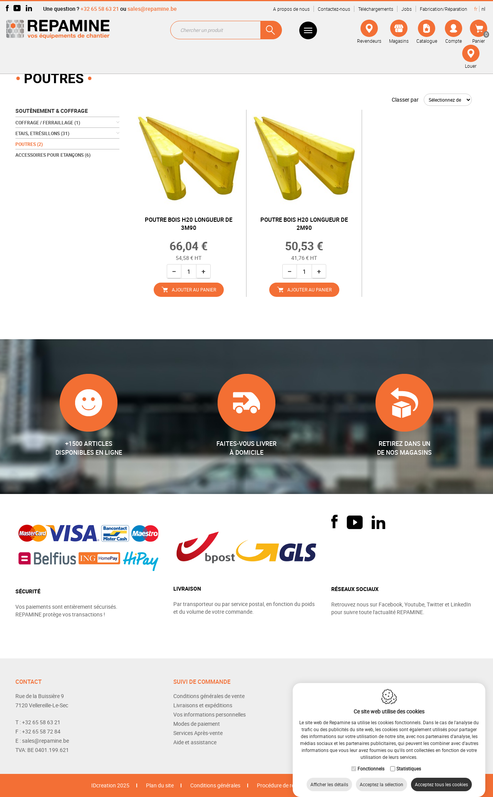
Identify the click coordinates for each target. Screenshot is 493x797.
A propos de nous (291, 9)
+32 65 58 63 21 (99, 8)
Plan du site (160, 785)
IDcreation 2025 (110, 785)
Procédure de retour (280, 785)
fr (475, 9)
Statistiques (408, 761)
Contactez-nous (334, 9)
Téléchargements (375, 9)
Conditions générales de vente (209, 696)
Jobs (406, 9)
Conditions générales (215, 785)
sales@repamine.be (152, 8)
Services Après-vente (198, 733)
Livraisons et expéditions (202, 705)
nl (483, 9)
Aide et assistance (194, 742)
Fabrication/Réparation (443, 9)
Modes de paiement (196, 723)
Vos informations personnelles (209, 714)
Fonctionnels (370, 761)
